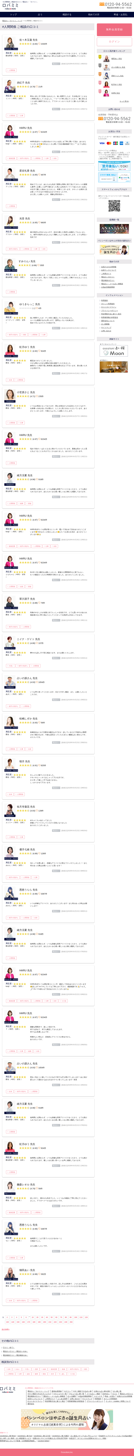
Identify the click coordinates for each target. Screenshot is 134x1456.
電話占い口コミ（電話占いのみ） (15, 1351)
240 (65, 1322)
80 (66, 1317)
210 (49, 1322)
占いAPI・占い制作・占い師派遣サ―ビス (15, 1438)
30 (42, 1317)
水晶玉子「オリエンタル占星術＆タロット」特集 (87, 1438)
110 (81, 1317)
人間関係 (12, 70)
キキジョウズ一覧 (60, 1394)
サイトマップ (106, 328)
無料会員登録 (114, 29)
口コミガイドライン (108, 307)
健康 (21, 503)
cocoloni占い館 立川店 (42, 1436)
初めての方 (93, 14)
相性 (24, 334)
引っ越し (62, 1374)
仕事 (21, 115)
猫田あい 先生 (116, 59)
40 (47, 1317)
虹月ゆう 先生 (116, 84)
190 (39, 1322)
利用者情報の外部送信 (109, 317)
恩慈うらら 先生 (117, 76)
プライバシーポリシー (109, 311)
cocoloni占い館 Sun (24, 1436)
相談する (67, 14)
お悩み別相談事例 (108, 287)
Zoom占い (106, 1394)
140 (12, 1322)
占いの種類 (71, 1396)
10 (33, 1317)
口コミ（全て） (9, 1347)
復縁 (63, 1369)
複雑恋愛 (12, 158)
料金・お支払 (120, 14)
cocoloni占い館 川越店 (60, 1436)
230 (60, 1322)
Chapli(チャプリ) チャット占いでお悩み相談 (115, 1436)
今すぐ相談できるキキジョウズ (39, 1394)
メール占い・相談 (93, 1394)
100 (75, 1317)
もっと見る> (124, 101)
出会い (17, 1369)
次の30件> (5, 1329)
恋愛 (36, 1369)
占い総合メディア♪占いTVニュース (83, 1436)
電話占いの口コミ (108, 277)
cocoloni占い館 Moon (8, 1436)
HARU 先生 (115, 93)
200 (44, 1322)
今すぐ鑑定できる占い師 (82, 1391)
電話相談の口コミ (108, 280)
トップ (13, 14)
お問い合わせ (106, 331)
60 (56, 1317)
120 (86, 1317)
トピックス (98, 1396)
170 (28, 1322)
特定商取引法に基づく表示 (111, 314)
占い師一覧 (117, 1391)
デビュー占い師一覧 (76, 1394)
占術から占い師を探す (102, 1391)
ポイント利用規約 (108, 304)
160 (23, 1322)
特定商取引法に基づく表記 (55, 1401)
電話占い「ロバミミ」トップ (12, 21)
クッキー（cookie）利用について (118, 1401)
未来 (55, 158)
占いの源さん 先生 (118, 67)
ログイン (114, 41)
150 (18, 1322)
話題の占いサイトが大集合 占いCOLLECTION (50, 1438)
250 (71, 1322)
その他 (64, 1001)
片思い (11, 666)
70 (61, 1317)
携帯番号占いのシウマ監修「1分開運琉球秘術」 (18, 1441)
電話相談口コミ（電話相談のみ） (15, 1355)
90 (70, 1317)
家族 (29, 503)
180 (34, 1322)
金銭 (21, 586)
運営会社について (108, 321)
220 (55, 1322)
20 (37, 1317)
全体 (10, 380)
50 (51, 1317)
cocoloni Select (43, 1441)
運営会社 (30, 1404)
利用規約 (104, 300)
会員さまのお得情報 (108, 267)
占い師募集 (105, 324)
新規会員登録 (57, 1391)
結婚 (44, 1369)
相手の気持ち (24, 158)
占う (40, 14)
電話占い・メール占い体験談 (112, 284)
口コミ (114, 1394)
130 (7, 1322)
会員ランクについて (108, 270)
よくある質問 (62, 1399)
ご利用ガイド (106, 274)
